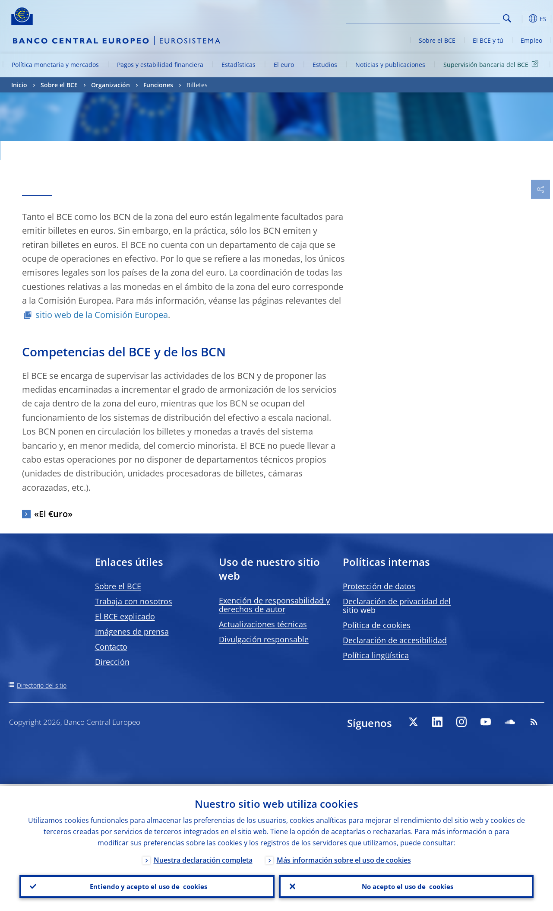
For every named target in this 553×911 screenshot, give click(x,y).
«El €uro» (53, 514)
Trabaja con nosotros (133, 601)
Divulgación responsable (264, 639)
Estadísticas (238, 64)
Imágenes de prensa (132, 631)
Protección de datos (379, 586)
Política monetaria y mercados (55, 64)
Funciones (158, 85)
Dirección (112, 662)
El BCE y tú (488, 40)
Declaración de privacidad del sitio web (397, 605)
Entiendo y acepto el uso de (147, 885)
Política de (377, 625)
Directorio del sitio (41, 685)
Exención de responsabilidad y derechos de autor (274, 604)
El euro (284, 64)
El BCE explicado (125, 616)
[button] (520, 18)
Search (507, 18)
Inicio (19, 85)
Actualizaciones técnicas (263, 624)
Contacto (111, 646)
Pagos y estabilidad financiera (160, 64)
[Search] (457, 17)
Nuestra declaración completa (203, 858)
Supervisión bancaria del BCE (492, 64)
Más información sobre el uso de (344, 858)
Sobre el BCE (437, 40)
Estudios (325, 64)
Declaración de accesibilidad (395, 640)
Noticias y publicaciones (390, 64)
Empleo (531, 40)
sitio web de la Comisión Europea (101, 315)
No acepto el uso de (406, 885)
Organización (110, 85)
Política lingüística (376, 655)
